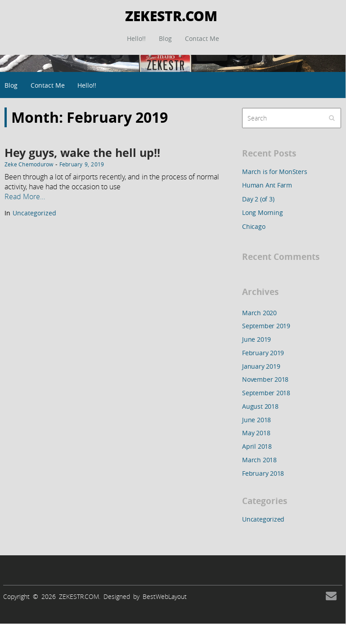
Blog (165, 38)
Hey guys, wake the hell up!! (82, 153)
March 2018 (259, 459)
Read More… (24, 196)
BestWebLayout (165, 596)
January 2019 (261, 366)
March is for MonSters (274, 171)
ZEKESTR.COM (171, 15)
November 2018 (265, 379)
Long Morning (262, 212)
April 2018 (257, 446)
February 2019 (263, 352)
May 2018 (256, 433)
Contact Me (202, 38)
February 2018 (263, 473)
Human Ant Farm (267, 185)
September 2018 (266, 392)
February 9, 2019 (81, 164)
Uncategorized (34, 213)
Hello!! (136, 38)
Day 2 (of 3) (258, 199)
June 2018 (256, 419)
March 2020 (259, 312)
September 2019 (266, 325)
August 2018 (260, 406)
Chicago (253, 226)
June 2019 (256, 339)
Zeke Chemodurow (29, 164)
